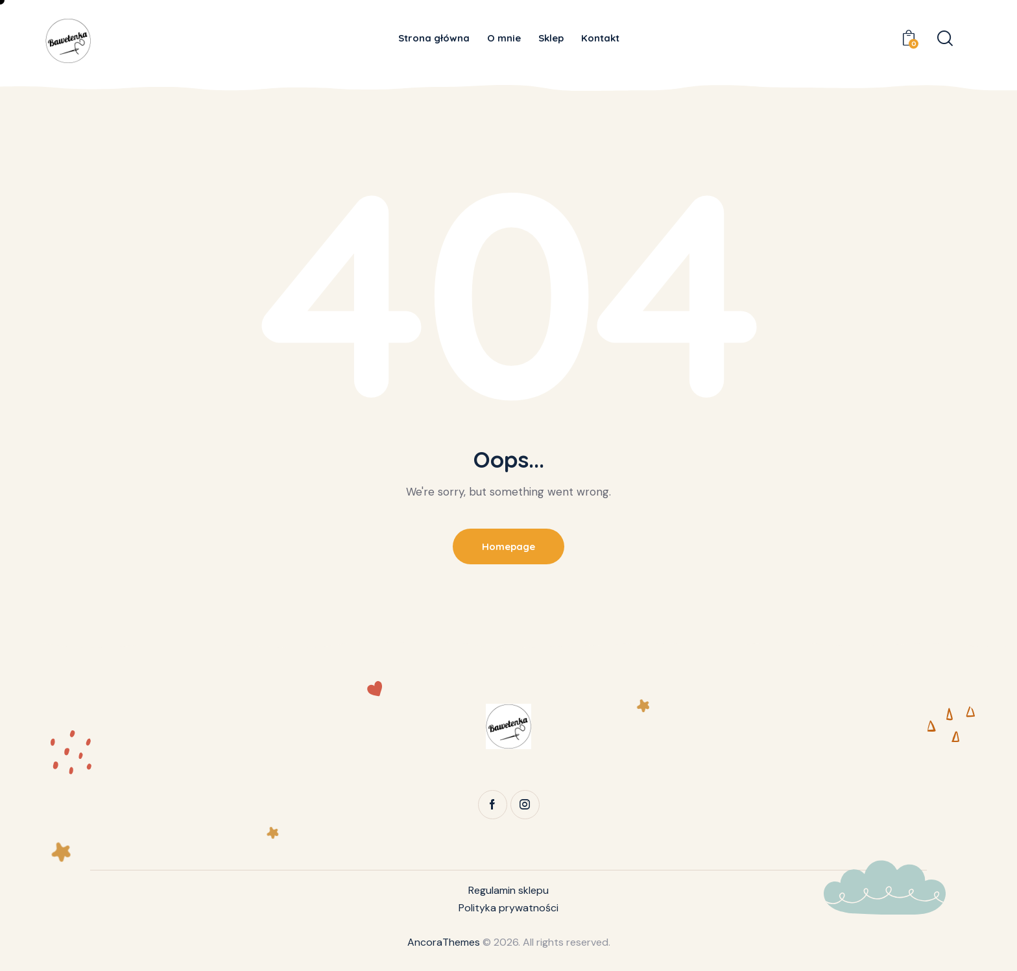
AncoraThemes (443, 942)
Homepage (508, 546)
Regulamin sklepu (508, 890)
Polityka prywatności (508, 908)
